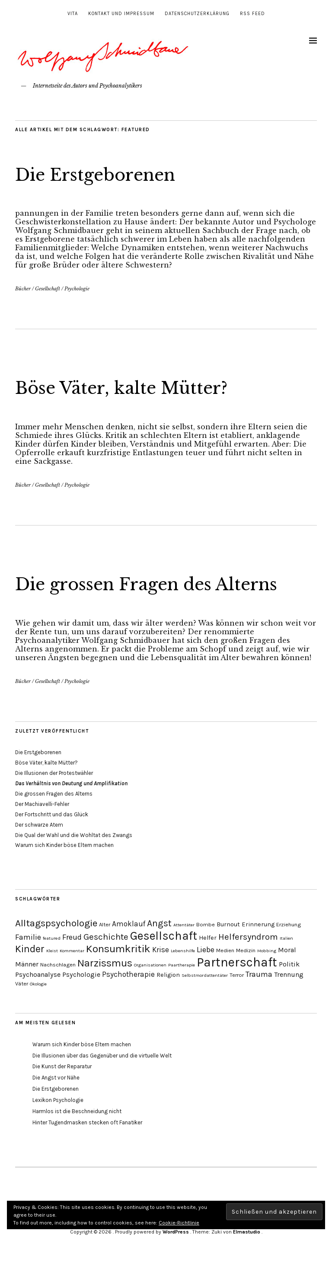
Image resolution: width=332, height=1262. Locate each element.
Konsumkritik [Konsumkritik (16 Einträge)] (118, 949)
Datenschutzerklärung (197, 13)
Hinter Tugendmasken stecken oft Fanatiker (87, 1122)
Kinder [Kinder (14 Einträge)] (30, 949)
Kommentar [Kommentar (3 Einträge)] (72, 951)
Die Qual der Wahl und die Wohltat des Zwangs (73, 835)
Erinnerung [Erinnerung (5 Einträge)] (258, 924)
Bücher (23, 289)
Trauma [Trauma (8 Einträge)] (259, 974)
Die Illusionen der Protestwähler (54, 773)
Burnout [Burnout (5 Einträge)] (228, 924)
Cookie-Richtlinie (179, 1223)
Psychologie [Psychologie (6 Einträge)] (81, 974)
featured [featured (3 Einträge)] (52, 938)
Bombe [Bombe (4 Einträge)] (205, 924)
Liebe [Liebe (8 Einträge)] (205, 949)
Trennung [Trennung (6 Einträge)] (288, 974)
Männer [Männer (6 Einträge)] (26, 964)
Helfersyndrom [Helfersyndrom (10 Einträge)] (248, 937)
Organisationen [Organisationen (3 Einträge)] (150, 965)
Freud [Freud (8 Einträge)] (72, 937)
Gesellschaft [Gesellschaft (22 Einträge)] (163, 936)
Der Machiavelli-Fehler (42, 804)
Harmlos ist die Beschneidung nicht (76, 1111)
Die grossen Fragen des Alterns (159, 584)
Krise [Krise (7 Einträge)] (160, 949)
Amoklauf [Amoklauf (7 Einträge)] (128, 923)
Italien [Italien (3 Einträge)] (286, 938)
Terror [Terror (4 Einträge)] (237, 975)
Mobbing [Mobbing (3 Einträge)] (266, 951)
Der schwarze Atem (39, 824)
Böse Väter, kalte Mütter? (130, 387)
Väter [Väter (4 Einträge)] (21, 983)
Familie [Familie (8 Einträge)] (28, 937)
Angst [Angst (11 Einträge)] (159, 923)
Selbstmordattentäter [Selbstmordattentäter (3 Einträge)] (205, 975)
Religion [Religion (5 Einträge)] (168, 975)
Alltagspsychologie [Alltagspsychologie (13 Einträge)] (56, 923)
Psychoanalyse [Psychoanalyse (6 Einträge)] (38, 974)
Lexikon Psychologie (57, 1100)
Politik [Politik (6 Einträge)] (289, 964)
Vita (72, 13)
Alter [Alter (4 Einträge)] (104, 924)
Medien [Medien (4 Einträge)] (225, 950)
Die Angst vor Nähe (56, 1077)
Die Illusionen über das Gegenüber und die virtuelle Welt (102, 1055)
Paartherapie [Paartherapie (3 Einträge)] (181, 965)
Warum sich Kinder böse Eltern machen (64, 845)
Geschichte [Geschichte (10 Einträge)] (105, 937)
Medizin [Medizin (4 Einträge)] (245, 950)
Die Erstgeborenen (103, 174)
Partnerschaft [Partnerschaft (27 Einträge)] (237, 962)
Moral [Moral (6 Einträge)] (287, 950)
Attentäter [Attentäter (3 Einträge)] (184, 925)
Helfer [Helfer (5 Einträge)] (208, 937)
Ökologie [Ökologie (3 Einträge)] (38, 984)
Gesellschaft (47, 289)
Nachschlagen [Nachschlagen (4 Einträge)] (58, 964)
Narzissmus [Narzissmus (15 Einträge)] (104, 963)
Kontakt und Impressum (121, 13)
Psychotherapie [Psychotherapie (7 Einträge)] (128, 974)
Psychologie (76, 289)
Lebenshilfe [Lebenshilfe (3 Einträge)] (183, 951)
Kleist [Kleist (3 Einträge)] (52, 951)
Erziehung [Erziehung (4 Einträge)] (288, 924)
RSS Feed (252, 13)
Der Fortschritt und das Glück (51, 814)
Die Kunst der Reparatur (62, 1066)
